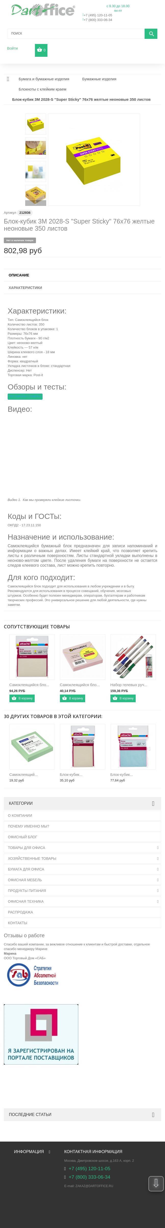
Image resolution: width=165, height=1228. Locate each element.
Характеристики (25, 288)
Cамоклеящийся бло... (80, 685)
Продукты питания (27, 891)
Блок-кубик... (71, 774)
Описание (19, 275)
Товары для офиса (26, 848)
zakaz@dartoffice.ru (94, 1186)
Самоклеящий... (23, 774)
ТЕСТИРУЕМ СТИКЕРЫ (25, 396)
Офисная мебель (25, 880)
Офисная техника (26, 901)
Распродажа (20, 912)
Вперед (35, 203)
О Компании (20, 815)
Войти (12, 48)
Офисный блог (22, 837)
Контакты (17, 923)
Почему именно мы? (28, 826)
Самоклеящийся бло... (29, 685)
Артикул (10, 213)
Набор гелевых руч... (128, 685)
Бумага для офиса (26, 869)
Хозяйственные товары (32, 858)
